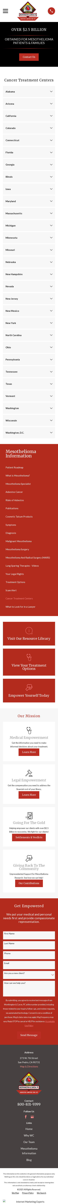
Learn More (29, 752)
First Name (9, 933)
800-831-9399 (29, 1104)
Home (29, 1129)
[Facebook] (25, 1116)
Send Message (28, 1035)
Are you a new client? (14, 973)
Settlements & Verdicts (29, 837)
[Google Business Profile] (32, 1116)
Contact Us (29, 57)
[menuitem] (29, 467)
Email (6, 963)
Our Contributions (29, 883)
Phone (7, 953)
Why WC (29, 1135)
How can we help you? (15, 983)
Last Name (9, 943)
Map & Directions (29, 1066)
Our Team (29, 1142)
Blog (29, 1160)
